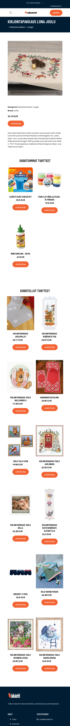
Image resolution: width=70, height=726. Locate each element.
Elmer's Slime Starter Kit (20, 196)
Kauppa (56, 13)
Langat (30, 27)
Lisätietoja (16, 123)
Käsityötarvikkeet (17, 27)
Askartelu (16, 724)
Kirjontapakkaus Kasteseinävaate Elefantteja (49, 528)
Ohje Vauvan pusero (49, 591)
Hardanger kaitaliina (49, 397)
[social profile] (42, 3)
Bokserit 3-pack (21, 594)
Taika (14, 719)
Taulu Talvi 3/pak (20, 461)
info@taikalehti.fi (56, 6)
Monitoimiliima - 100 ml (20, 253)
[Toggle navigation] (11, 12)
